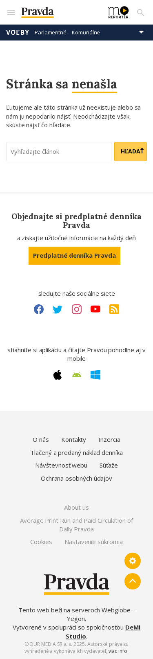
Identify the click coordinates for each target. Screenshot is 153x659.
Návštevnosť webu (61, 465)
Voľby (17, 32)
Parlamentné (51, 32)
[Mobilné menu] (10, 12)
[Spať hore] (132, 581)
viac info (118, 651)
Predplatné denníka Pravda (74, 255)
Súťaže (109, 465)
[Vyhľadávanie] (141, 12)
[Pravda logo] (59, 12)
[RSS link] (114, 309)
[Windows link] (95, 375)
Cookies (41, 542)
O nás (41, 439)
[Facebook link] (39, 309)
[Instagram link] (77, 309)
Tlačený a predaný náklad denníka (76, 452)
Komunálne (86, 32)
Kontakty (73, 439)
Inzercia (109, 439)
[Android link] (77, 375)
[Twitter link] (57, 309)
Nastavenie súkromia (93, 542)
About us (76, 507)
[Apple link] (57, 375)
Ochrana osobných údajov (76, 478)
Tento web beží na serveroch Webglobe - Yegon (76, 614)
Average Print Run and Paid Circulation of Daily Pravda (76, 524)
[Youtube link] (95, 309)
